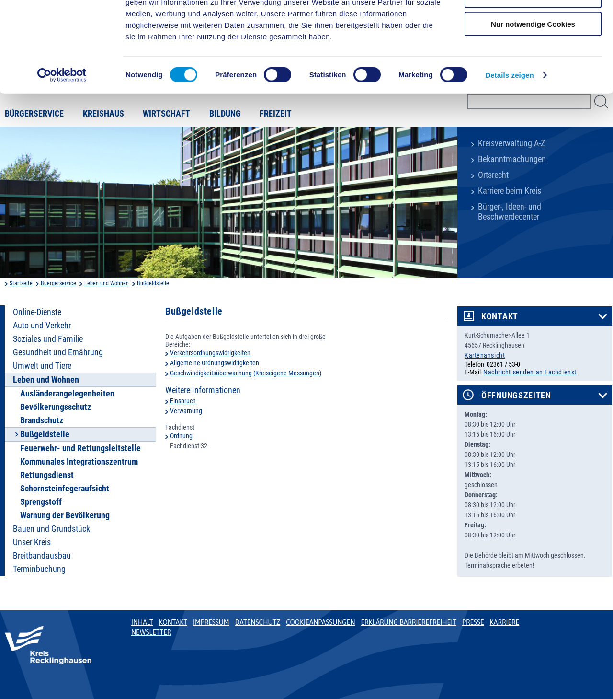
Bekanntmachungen (512, 159)
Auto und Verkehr (42, 325)
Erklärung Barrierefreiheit (408, 622)
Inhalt (142, 622)
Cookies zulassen (533, 24)
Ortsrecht (493, 175)
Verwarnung (186, 411)
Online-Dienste (37, 312)
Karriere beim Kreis (509, 191)
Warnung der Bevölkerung (65, 515)
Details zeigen (509, 131)
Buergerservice (58, 283)
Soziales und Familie (48, 339)
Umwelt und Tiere (42, 366)
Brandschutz (41, 420)
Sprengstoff (41, 502)
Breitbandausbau (42, 555)
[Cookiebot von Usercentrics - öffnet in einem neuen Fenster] (62, 131)
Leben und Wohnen (106, 283)
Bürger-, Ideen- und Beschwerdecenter (509, 211)
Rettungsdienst (47, 475)
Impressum (211, 622)
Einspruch (183, 401)
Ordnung (181, 436)
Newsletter (151, 632)
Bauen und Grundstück (51, 529)
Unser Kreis (32, 542)
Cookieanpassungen (320, 622)
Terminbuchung (39, 569)
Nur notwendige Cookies (533, 80)
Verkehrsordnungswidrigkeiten (210, 353)
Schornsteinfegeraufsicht (64, 488)
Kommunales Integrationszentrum (79, 461)
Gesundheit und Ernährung (58, 352)
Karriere (505, 622)
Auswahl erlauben (533, 52)
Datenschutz (258, 622)
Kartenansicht (485, 355)
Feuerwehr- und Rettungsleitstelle (80, 448)
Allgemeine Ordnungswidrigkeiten (214, 363)
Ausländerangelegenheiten (67, 393)
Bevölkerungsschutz (55, 407)
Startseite (21, 283)
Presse (473, 622)
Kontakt (499, 316)
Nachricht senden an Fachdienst (530, 372)
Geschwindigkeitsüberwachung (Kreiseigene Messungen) (245, 373)
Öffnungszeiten (516, 395)
